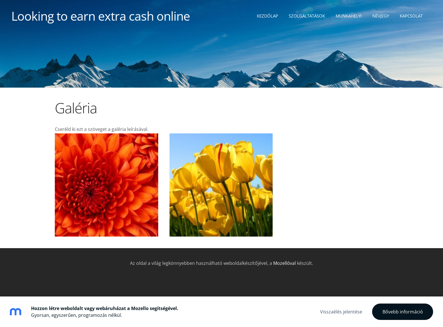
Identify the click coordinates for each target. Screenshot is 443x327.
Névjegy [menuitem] (380, 16)
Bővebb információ (403, 312)
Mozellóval (284, 263)
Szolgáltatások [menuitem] (307, 16)
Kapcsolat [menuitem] (411, 16)
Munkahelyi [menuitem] (349, 16)
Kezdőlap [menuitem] (267, 16)
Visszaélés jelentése (341, 312)
